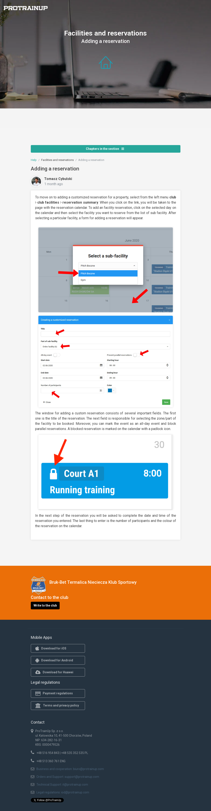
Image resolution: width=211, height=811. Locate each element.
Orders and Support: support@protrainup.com (67, 776)
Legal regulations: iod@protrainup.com (62, 792)
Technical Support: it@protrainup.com (62, 784)
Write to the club (45, 605)
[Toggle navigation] (205, 9)
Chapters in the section (105, 148)
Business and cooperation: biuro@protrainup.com (70, 769)
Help (34, 160)
